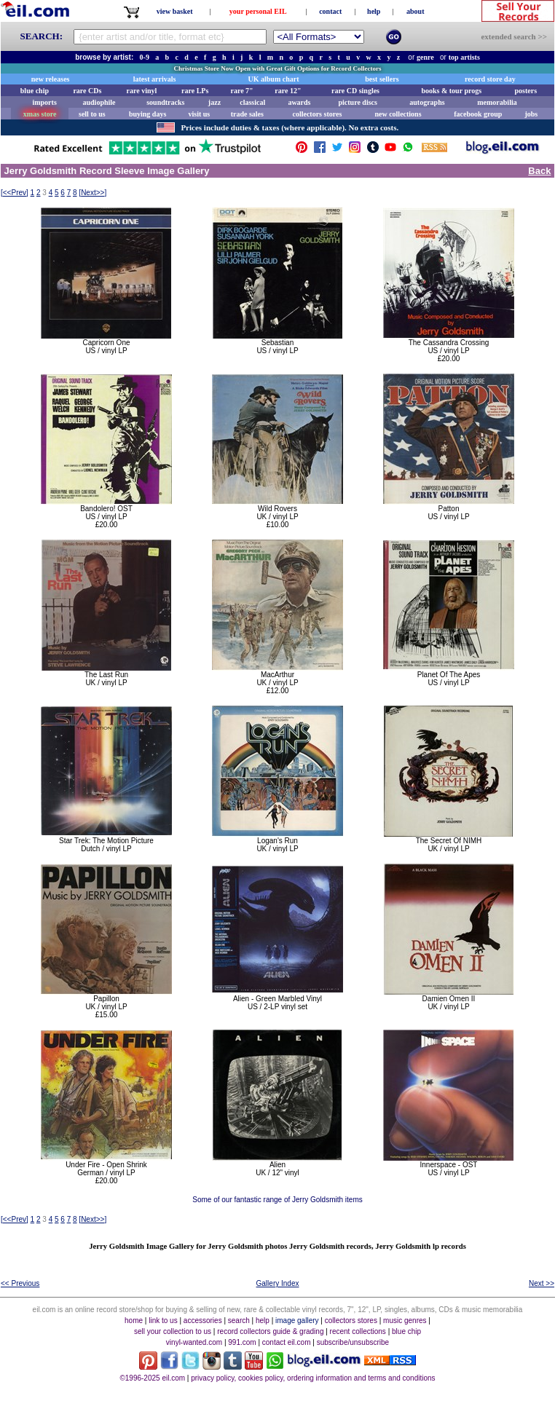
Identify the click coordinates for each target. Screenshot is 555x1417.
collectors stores (317, 114)
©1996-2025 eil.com (152, 1378)
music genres (404, 1321)
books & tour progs (451, 91)
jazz (214, 102)
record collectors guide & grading (270, 1331)
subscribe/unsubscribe (353, 1342)
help (373, 11)
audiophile (99, 102)
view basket (175, 11)
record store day (490, 79)
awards (299, 102)
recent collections (358, 1331)
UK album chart (273, 79)
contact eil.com (286, 1342)
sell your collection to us (172, 1331)
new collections (397, 114)
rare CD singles (355, 91)
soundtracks (165, 102)
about (415, 11)
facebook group (478, 114)
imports (44, 102)
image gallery (296, 1321)
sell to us (92, 114)
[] (14, 193)
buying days (147, 114)
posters (525, 91)
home (134, 1321)
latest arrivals (154, 79)
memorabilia (496, 102)
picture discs (357, 102)
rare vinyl (142, 91)
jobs (531, 114)
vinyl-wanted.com (194, 1342)
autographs (426, 102)
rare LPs (194, 91)
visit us (199, 114)
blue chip (34, 91)
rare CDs (87, 91)
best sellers (381, 79)
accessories (203, 1321)
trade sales (247, 114)
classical (252, 102)
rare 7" (241, 91)
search (239, 1321)
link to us (163, 1321)
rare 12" (288, 91)
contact (330, 11)
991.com (242, 1342)
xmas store (40, 114)
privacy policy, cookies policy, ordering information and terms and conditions (313, 1378)
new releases (50, 79)
